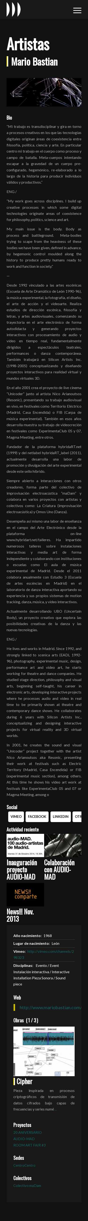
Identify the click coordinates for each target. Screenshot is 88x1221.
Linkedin (61, 817)
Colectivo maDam (27, 1185)
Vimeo (16, 817)
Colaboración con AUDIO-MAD (59, 870)
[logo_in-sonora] (36, 9)
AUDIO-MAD (24, 1139)
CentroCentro (24, 1165)
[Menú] (75, 9)
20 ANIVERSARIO (27, 1132)
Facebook (37, 817)
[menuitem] (75, 9)
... (56, 1109)
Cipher (24, 1081)
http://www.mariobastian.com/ (51, 1007)
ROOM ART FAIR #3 (29, 1145)
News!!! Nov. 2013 (20, 915)
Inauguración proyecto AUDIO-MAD (22, 870)
